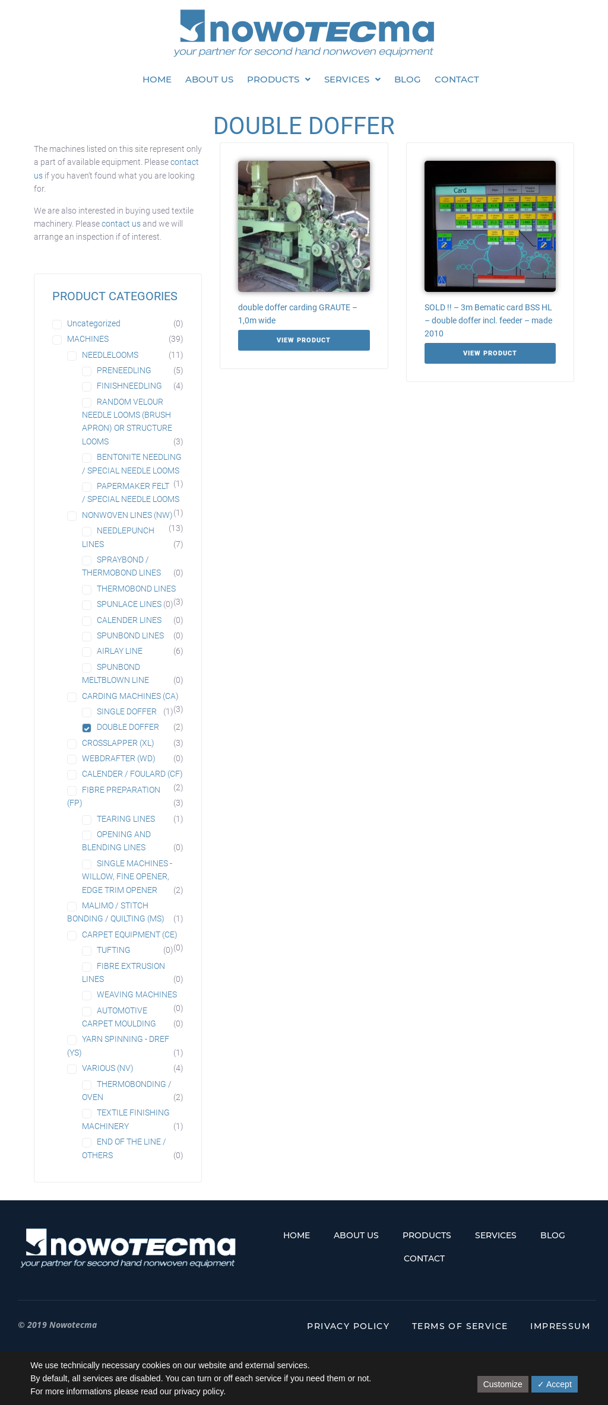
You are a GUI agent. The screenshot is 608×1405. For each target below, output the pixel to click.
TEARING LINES (126, 819)
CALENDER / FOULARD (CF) (132, 773)
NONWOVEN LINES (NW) (127, 515)
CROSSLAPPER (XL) (118, 743)
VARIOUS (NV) (108, 1068)
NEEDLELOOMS (110, 355)
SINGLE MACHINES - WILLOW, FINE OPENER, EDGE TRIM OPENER (127, 877)
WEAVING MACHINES (137, 994)
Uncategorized (94, 323)
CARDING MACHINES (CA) (130, 696)
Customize (502, 1384)
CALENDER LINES (129, 620)
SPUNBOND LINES (130, 635)
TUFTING (114, 950)
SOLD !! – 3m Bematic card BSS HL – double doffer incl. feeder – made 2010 (488, 320)
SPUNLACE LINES (129, 604)
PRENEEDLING (124, 370)
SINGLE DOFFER (127, 711)
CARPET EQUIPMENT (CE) (130, 934)
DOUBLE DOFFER (128, 727)
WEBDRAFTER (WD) (119, 758)
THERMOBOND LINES (136, 588)
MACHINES (88, 339)
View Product (304, 340)
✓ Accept (554, 1384)
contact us (121, 223)
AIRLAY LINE (119, 651)
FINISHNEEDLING (129, 385)
